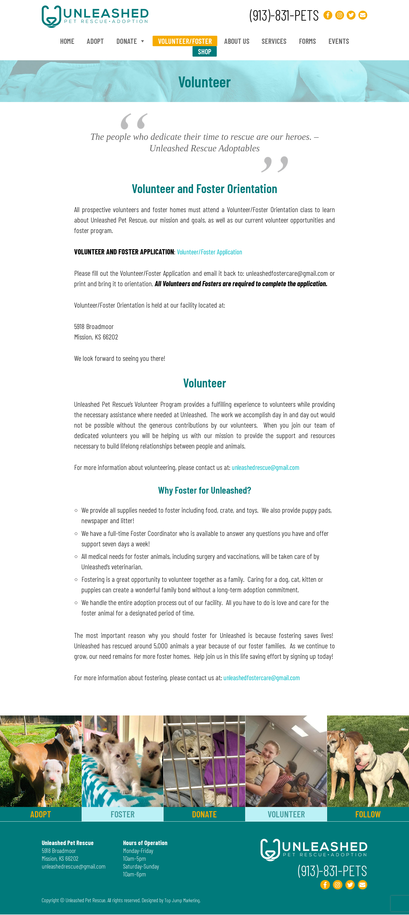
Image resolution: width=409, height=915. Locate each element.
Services (274, 41)
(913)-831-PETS (279, 14)
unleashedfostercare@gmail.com (264, 677)
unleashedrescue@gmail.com (268, 467)
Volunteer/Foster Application (212, 251)
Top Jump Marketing (183, 900)
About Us (236, 41)
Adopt (95, 41)
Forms (307, 41)
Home (67, 41)
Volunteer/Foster (185, 41)
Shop (204, 51)
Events (338, 41)
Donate (131, 41)
